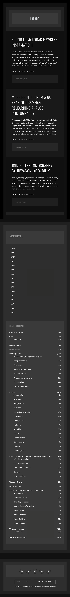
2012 (12, 300)
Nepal (16, 434)
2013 (12, 295)
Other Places (19, 438)
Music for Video (20, 498)
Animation (18, 493)
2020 (13, 266)
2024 (13, 253)
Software (17, 340)
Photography (15, 354)
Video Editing (19, 519)
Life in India (18, 416)
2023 (13, 257)
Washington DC (20, 451)
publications (44, 582)
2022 (13, 261)
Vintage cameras (16, 529)
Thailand (17, 446)
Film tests (18, 365)
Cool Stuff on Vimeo (22, 468)
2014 (13, 291)
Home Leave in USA (22, 412)
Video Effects (19, 523)
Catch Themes (50, 586)
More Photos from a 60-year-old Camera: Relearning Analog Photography (32, 105)
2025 (13, 248)
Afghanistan (19, 395)
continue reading (23, 71)
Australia (17, 399)
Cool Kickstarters (21, 463)
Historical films (20, 476)
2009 (13, 313)
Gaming (17, 472)
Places (12, 392)
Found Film (18, 532)
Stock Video (19, 510)
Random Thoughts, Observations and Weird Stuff (30, 456)
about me (23, 582)
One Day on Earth (21, 502)
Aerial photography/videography (28, 357)
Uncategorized (15, 486)
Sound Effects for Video (24, 506)
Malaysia (17, 425)
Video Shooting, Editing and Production (26, 491)
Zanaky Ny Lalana (21, 387)
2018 (12, 274)
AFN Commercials (21, 459)
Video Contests (20, 515)
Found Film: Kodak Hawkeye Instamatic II (35, 42)
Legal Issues (14, 349)
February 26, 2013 (21, 147)
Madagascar (19, 421)
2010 (13, 308)
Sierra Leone (19, 442)
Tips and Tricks (15, 482)
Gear (11, 337)
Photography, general (23, 378)
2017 (12, 278)
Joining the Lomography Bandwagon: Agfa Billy (32, 168)
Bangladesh (19, 404)
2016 (12, 283)
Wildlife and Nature (17, 538)
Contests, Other (16, 332)
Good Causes (15, 345)
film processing (20, 361)
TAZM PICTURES (35, 586)
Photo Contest (20, 374)
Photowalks (19, 382)
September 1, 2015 (21, 79)
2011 (12, 304)
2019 (12, 270)
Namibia (17, 429)
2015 (12, 287)
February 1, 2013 (20, 202)
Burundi (17, 408)
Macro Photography (22, 369)
